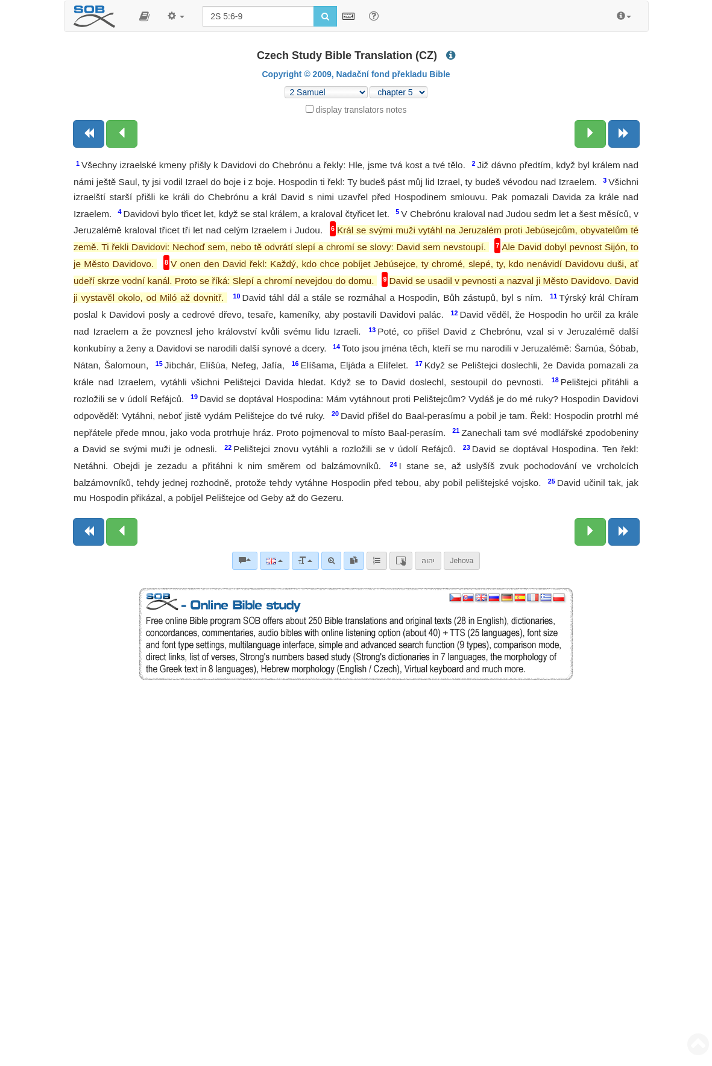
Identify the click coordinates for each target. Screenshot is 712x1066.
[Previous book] (88, 134)
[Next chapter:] (590, 134)
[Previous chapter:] (121, 134)
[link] (354, 561)
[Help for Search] (374, 15)
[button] (144, 16)
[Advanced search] (331, 561)
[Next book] (624, 134)
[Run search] (325, 16)
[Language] (274, 561)
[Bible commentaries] (244, 561)
